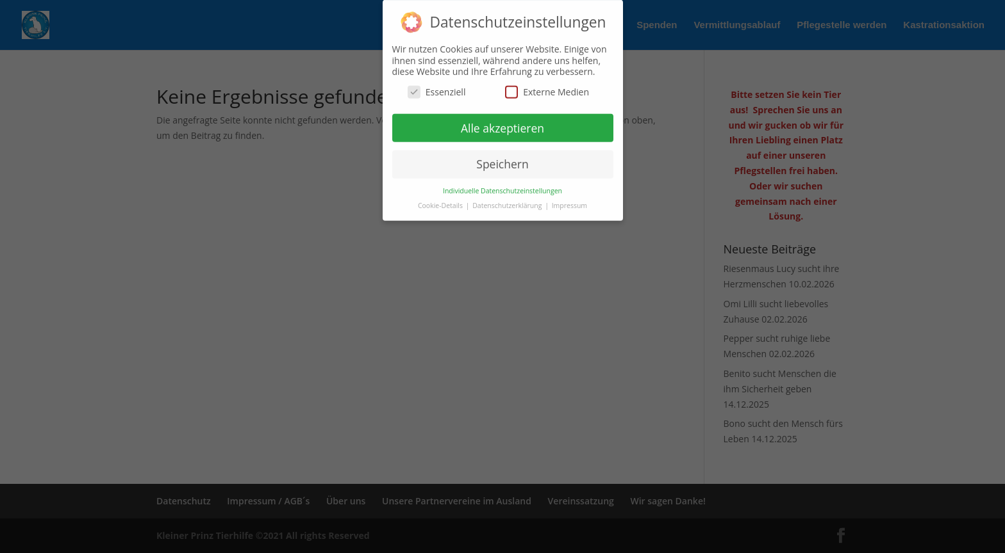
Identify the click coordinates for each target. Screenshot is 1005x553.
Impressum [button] (569, 200)
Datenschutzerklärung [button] (508, 200)
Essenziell (437, 86)
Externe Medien (547, 86)
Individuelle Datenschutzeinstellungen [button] (502, 185)
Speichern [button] (502, 158)
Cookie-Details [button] (441, 200)
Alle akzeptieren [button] (502, 122)
